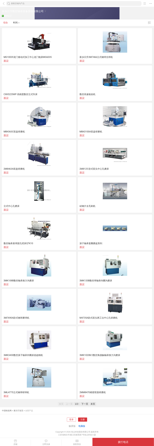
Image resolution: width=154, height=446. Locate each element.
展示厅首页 (18, 410)
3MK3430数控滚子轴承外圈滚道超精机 (23, 355)
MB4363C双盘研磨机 (14, 131)
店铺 (15, 442)
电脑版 (81, 426)
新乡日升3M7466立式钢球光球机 (96, 57)
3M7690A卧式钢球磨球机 (16, 318)
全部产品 (29, 410)
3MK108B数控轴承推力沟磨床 (19, 280)
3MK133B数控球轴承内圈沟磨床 (96, 280)
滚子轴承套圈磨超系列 (91, 243)
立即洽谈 (46, 442)
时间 (16, 22)
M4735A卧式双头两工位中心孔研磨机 (99, 318)
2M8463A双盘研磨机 (14, 169)
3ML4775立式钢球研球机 (16, 392)
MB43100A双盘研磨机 (91, 131)
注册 (82, 419)
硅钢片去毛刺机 (87, 206)
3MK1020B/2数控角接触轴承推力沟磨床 (100, 355)
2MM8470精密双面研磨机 (93, 392)
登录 (71, 419)
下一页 (84, 404)
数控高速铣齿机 (87, 94)
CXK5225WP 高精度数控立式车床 (20, 94)
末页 (93, 404)
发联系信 (77, 442)
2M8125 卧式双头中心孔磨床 (94, 169)
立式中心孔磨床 (11, 206)
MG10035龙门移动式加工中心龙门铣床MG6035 (28, 57)
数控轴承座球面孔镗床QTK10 (18, 243)
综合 (5, 22)
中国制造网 (7, 410)
